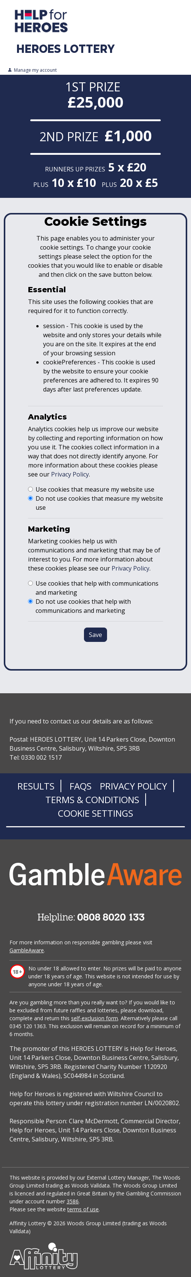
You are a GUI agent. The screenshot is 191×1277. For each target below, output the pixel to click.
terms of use (83, 1209)
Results (35, 786)
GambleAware (26, 950)
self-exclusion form (94, 1018)
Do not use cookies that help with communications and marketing (83, 606)
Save (95, 635)
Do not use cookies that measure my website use (99, 503)
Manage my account (32, 70)
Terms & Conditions (92, 799)
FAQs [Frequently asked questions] (81, 786)
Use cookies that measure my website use (95, 489)
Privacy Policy (70, 474)
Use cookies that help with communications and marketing (97, 588)
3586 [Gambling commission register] (73, 1201)
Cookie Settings (95, 813)
